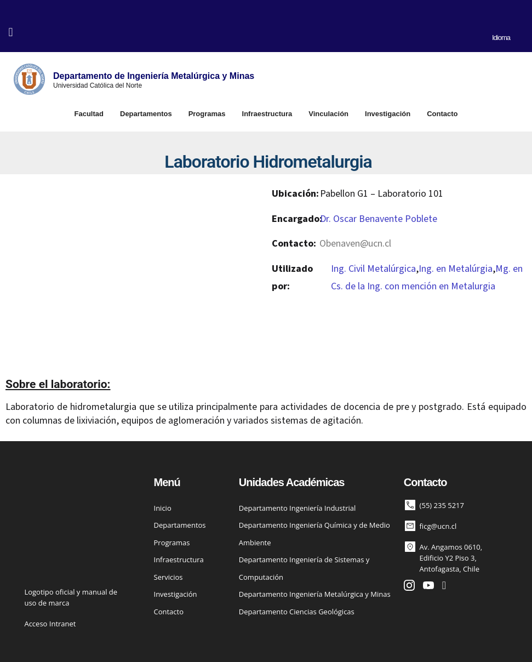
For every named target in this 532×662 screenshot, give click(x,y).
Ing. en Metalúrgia (456, 269)
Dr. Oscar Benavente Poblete (378, 219)
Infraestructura (267, 114)
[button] (10, 32)
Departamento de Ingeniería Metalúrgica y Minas (153, 76)
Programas (207, 114)
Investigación (387, 114)
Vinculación (328, 114)
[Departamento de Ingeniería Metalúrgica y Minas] (29, 79)
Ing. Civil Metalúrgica (373, 269)
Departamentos (146, 114)
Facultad (89, 114)
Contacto (442, 114)
